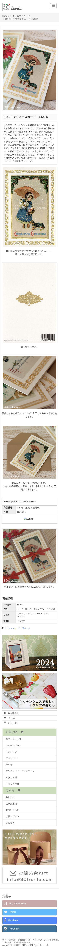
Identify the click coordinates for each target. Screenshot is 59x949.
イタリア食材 (12, 784)
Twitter (10, 912)
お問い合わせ (12, 810)
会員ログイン (12, 816)
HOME (5, 16)
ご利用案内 (11, 803)
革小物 (9, 764)
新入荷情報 (11, 713)
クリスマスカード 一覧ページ (17, 628)
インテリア (11, 752)
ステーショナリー (14, 739)
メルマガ (10, 823)
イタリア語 (11, 777)
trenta (16, 8)
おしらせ (10, 723)
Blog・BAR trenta (15, 903)
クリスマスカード (21, 16)
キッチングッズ (13, 745)
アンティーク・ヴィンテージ (20, 771)
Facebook (11, 920)
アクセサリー (12, 758)
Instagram (11, 929)
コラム (9, 718)
